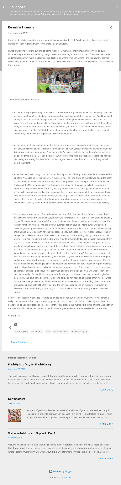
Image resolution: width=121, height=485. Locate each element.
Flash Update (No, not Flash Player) (29, 364)
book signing (21, 331)
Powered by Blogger (60, 471)
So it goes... (18, 7)
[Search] (117, 8)
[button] (111, 28)
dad (48, 331)
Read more (106, 389)
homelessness (60, 331)
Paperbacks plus (79, 331)
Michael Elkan (67, 477)
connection (36, 331)
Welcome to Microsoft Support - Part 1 (31, 433)
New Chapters (16, 398)
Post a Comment (19, 342)
